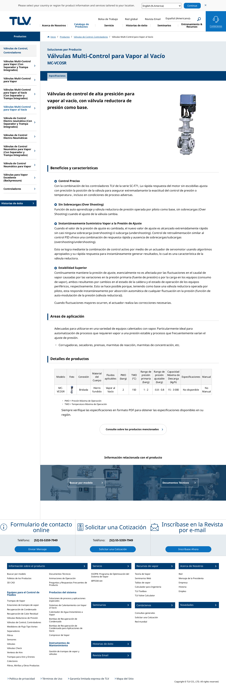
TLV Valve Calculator (145, 595)
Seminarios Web (143, 578)
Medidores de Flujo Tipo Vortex (22, 626)
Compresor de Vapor (59, 635)
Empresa (183, 582)
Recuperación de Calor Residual (22, 613)
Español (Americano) (178, 18)
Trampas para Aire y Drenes (21, 656)
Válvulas (11, 643)
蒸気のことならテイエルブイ (20, 21)
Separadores (13, 631)
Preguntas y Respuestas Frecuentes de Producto (68, 584)
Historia (182, 586)
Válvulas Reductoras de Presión (22, 617)
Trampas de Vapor (16, 600)
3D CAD (11, 582)
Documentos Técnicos (60, 573)
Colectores (12, 661)
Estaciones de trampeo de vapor (23, 605)
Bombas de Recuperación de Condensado (63, 620)
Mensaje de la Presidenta (191, 578)
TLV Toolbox (141, 591)
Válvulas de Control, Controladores (24, 622)
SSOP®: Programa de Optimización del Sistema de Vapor (110, 575)
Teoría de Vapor (142, 573)
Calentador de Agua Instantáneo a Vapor (66, 613)
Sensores (11, 639)
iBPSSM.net (96, 580)
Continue (192, 5)
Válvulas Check (14, 648)
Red (180, 573)
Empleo (182, 591)
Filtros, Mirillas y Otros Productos (23, 665)
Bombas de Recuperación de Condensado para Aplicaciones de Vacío (65, 628)
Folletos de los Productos (19, 578)
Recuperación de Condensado (21, 609)
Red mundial (141, 621)
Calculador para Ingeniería (148, 586)
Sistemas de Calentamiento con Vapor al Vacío (68, 606)
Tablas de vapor (142, 582)
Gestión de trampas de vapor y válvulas (64, 652)
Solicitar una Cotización (146, 617)
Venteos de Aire (15, 652)
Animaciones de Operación (62, 578)
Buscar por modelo (16, 573)
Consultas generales (145, 612)
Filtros (10, 635)
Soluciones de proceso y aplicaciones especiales (67, 599)
